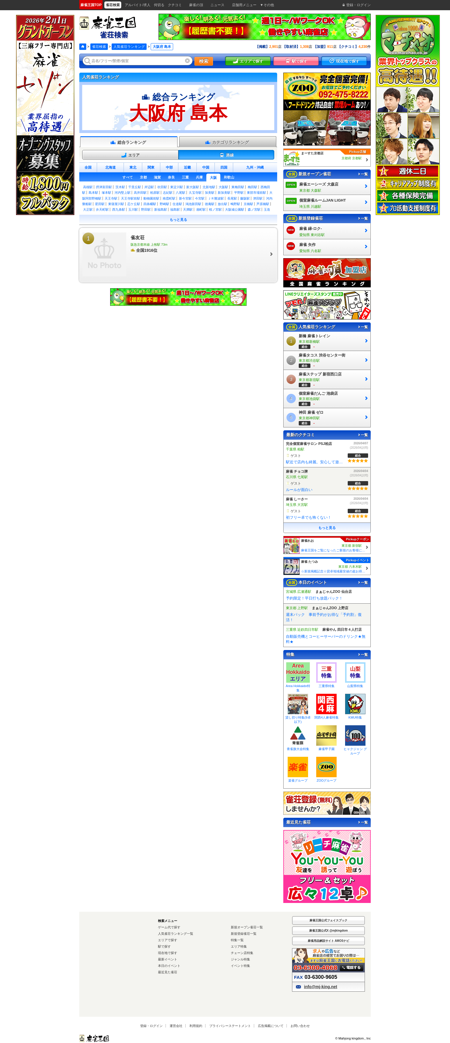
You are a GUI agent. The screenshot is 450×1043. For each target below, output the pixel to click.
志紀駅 (168, 192)
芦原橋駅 (262, 204)
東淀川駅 (176, 187)
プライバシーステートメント (230, 1026)
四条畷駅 (149, 204)
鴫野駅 (235, 204)
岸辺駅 (149, 187)
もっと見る (178, 220)
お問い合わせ (300, 1026)
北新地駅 (209, 187)
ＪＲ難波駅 (216, 198)
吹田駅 (162, 187)
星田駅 (100, 204)
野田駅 (146, 209)
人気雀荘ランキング (129, 47)
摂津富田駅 (104, 187)
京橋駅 (248, 204)
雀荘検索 (99, 47)
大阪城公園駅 (234, 209)
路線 (226, 155)
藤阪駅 (245, 198)
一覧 (362, 174)
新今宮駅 (185, 198)
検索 (203, 61)
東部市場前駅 (256, 192)
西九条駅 (118, 209)
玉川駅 (133, 209)
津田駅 (258, 198)
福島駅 (175, 209)
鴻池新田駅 (193, 204)
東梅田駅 (237, 187)
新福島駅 (160, 209)
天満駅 (188, 209)
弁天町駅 (102, 209)
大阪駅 (223, 187)
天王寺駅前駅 (130, 198)
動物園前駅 (151, 198)
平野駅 (239, 192)
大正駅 (88, 209)
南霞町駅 (169, 198)
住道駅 (177, 204)
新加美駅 (224, 192)
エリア (130, 155)
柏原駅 (155, 192)
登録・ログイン (151, 1026)
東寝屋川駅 (116, 204)
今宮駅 (200, 198)
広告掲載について (271, 1026)
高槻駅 (88, 187)
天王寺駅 (111, 198)
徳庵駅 (210, 204)
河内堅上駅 (123, 192)
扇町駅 (201, 209)
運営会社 (176, 1026)
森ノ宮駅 (254, 209)
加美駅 (210, 192)
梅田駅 (252, 187)
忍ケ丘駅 (133, 204)
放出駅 (222, 204)
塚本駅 (106, 192)
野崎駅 (164, 204)
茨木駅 (120, 187)
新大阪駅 (192, 187)
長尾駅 (232, 198)
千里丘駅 (134, 187)
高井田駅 (140, 192)
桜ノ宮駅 (215, 209)
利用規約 (195, 1026)
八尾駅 (180, 192)
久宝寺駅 (195, 192)
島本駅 (93, 192)
